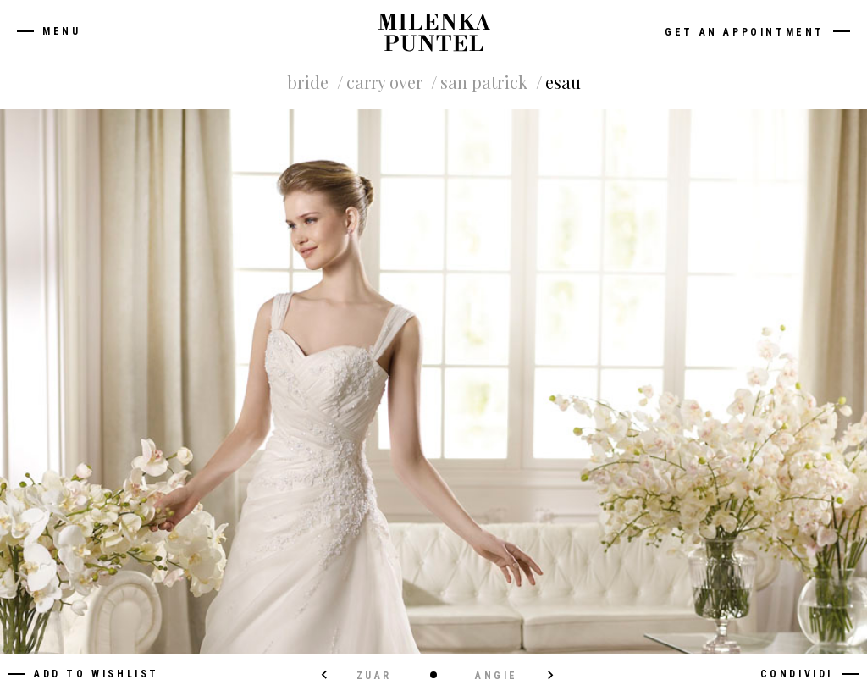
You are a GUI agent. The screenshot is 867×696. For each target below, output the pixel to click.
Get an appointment (745, 32)
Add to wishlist (96, 674)
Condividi (796, 674)
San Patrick (483, 81)
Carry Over (384, 81)
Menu (61, 31)
